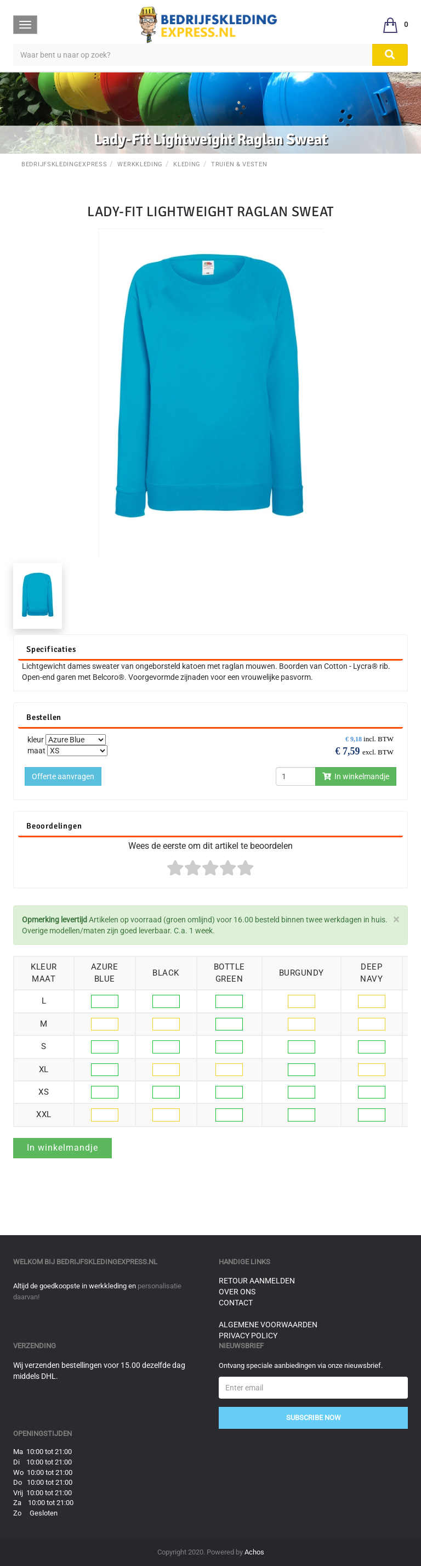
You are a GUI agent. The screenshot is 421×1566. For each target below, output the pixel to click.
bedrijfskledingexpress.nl (106, 1262)
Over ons (237, 1291)
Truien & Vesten (239, 164)
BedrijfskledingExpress (64, 164)
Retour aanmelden (257, 1280)
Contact (236, 1302)
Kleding (187, 164)
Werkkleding (140, 164)
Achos (254, 1552)
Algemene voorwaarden (268, 1324)
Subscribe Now (313, 1417)
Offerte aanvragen (63, 776)
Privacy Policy (248, 1335)
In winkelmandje (355, 776)
